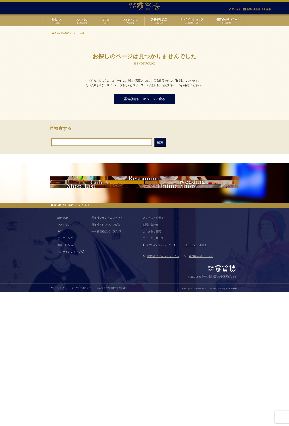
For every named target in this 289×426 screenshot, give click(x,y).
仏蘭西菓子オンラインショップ (176, 298)
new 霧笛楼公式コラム (106, 365)
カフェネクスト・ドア (97, 249)
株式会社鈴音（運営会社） (111, 422)
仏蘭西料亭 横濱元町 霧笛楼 (144, 200)
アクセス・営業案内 (154, 351)
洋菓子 (203, 378)
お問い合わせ (150, 358)
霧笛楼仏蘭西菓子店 (81, 298)
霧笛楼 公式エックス (198, 390)
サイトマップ (57, 422)
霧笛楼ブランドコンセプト (107, 351)
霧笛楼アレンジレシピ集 (106, 358)
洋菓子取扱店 (65, 378)
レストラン (63, 358)
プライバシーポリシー (80, 422)
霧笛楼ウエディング (192, 249)
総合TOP (62, 351)
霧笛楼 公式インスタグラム (161, 390)
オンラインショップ (70, 385)
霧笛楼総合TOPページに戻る (144, 99)
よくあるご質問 (152, 365)
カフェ (61, 365)
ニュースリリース (153, 372)
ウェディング (65, 372)
